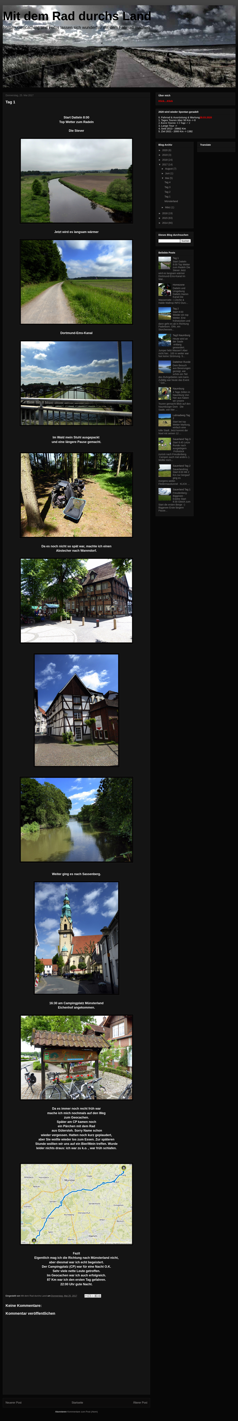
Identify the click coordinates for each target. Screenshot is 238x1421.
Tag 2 (167, 191)
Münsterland (171, 201)
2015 (165, 218)
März (168, 207)
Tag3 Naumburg (181, 335)
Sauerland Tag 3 (182, 439)
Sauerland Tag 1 (182, 489)
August (169, 168)
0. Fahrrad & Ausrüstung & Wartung (179, 117)
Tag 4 (167, 182)
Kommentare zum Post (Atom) (82, 1411)
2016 (165, 213)
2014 (165, 222)
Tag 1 (167, 196)
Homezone (179, 284)
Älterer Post (140, 1402)
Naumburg (178, 388)
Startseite (77, 1402)
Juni (167, 173)
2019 (165, 155)
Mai (167, 178)
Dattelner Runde (182, 362)
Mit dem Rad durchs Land (77, 16)
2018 (165, 159)
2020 (165, 150)
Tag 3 (167, 187)
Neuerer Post (14, 1402)
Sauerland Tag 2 (182, 465)
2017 (165, 164)
